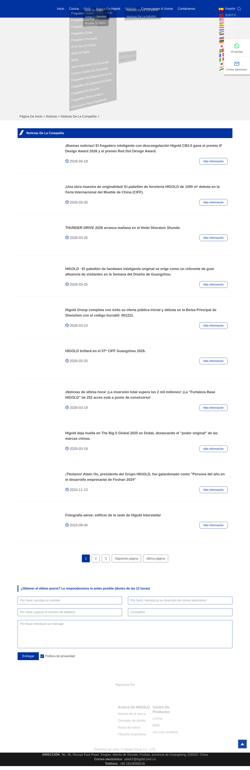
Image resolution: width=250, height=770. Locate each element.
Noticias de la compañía (78, 116)
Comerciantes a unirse (157, 8)
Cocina (157, 718)
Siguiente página (126, 558)
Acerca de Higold (108, 8)
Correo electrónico (108, 759)
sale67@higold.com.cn (140, 759)
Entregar (28, 656)
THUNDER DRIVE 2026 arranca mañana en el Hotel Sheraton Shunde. (123, 228)
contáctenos (186, 8)
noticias (130, 8)
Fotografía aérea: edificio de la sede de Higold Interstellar (113, 515)
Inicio (60, 8)
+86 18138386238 (132, 763)
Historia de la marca (132, 713)
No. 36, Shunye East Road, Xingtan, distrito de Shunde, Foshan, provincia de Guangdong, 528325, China (135, 754)
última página (155, 558)
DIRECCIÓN (51, 754)
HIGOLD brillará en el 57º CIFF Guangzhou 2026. (105, 351)
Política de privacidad (60, 656)
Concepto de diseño (132, 720)
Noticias (51, 116)
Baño (87, 8)
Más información (214, 161)
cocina (74, 8)
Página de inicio (31, 116)
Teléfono (111, 763)
